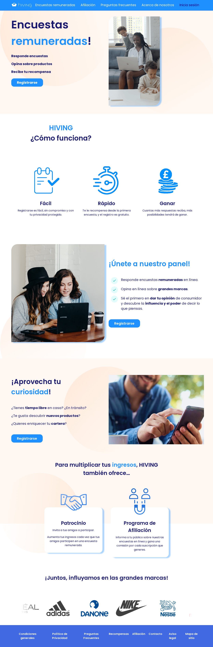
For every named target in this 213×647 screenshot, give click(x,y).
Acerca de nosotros (158, 5)
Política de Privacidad (59, 636)
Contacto (155, 634)
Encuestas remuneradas (55, 5)
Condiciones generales (27, 636)
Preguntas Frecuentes (91, 636)
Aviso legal (172, 636)
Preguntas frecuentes (118, 5)
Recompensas (119, 634)
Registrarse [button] (27, 82)
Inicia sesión (189, 5)
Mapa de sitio (191, 636)
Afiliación (88, 5)
